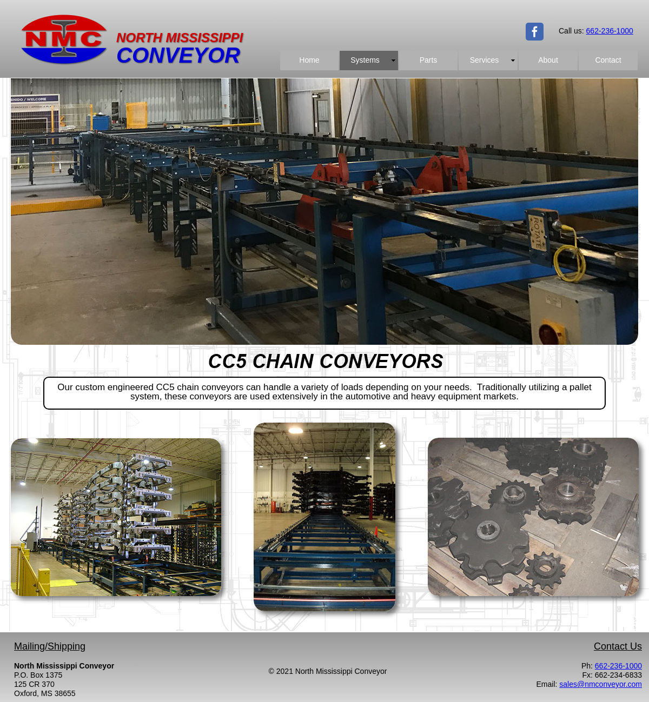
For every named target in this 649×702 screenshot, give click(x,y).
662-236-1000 (609, 30)
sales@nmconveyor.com (600, 684)
